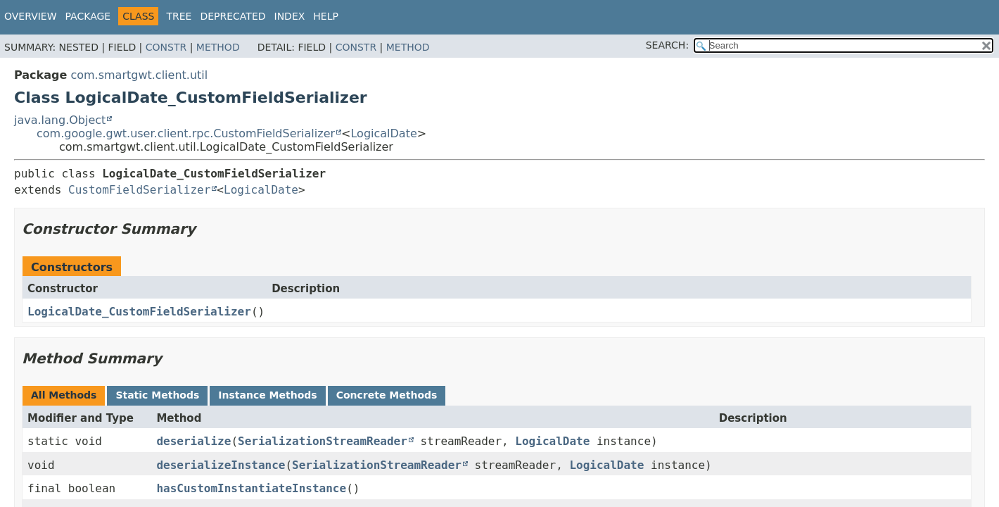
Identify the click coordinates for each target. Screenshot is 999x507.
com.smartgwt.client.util (139, 75)
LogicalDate (383, 133)
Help (325, 16)
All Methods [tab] (63, 395)
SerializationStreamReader (322, 441)
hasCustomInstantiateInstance (251, 488)
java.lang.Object (60, 120)
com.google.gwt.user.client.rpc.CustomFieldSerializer (186, 133)
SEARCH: (667, 45)
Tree (178, 16)
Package (88, 16)
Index (289, 16)
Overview (30, 16)
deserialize (193, 441)
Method (218, 47)
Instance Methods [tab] (267, 395)
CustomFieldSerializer (139, 189)
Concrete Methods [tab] (387, 395)
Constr (166, 47)
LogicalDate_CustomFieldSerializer (139, 311)
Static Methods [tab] (157, 395)
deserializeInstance (220, 465)
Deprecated (232, 16)
